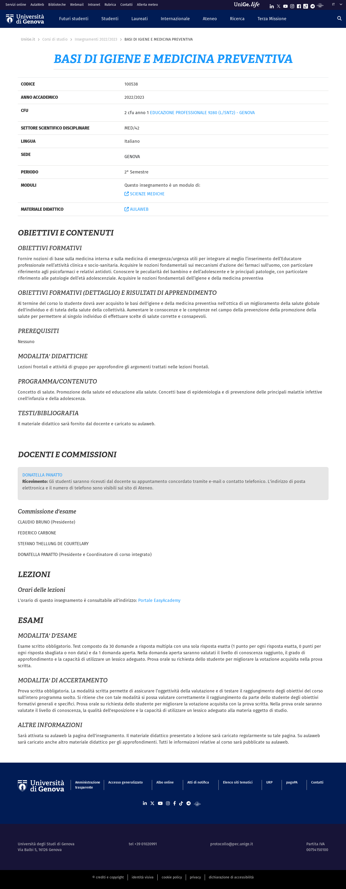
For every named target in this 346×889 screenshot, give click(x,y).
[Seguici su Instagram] (292, 5)
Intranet (94, 4)
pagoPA (291, 782)
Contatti (126, 4)
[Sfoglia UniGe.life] (248, 5)
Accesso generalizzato (125, 782)
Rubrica (110, 4)
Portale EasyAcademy (159, 600)
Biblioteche (57, 4)
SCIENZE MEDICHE (144, 194)
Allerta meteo (147, 4)
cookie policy (172, 877)
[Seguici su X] (278, 5)
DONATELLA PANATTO (42, 475)
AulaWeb (37, 4)
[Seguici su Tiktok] (305, 5)
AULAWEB (136, 209)
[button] (74, 19)
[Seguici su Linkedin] (271, 5)
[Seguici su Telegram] (312, 5)
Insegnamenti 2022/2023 (96, 39)
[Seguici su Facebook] (299, 5)
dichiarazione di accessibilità (231, 877)
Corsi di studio (55, 39)
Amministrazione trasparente (85, 785)
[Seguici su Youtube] (285, 5)
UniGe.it (28, 39)
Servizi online (16, 4)
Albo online (165, 782)
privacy (195, 877)
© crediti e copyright (108, 877)
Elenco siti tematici (238, 782)
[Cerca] (339, 18)
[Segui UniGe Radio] (320, 5)
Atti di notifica (198, 782)
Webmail (77, 4)
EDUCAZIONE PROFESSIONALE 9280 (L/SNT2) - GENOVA (202, 113)
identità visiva (143, 877)
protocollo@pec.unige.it (231, 844)
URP (269, 782)
